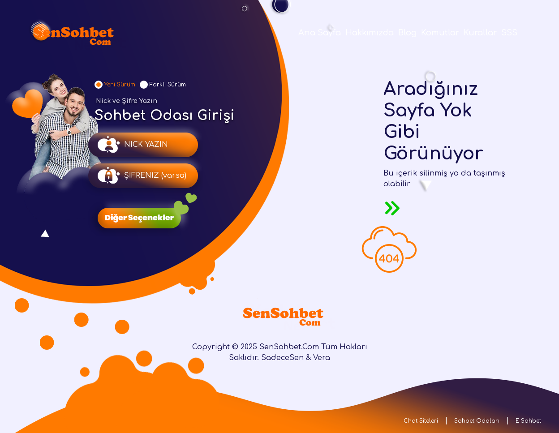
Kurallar (480, 32)
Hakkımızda (369, 32)
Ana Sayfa (319, 32)
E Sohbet (528, 421)
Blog (407, 32)
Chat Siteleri (421, 421)
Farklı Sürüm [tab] (168, 84)
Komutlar (440, 32)
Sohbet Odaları (476, 421)
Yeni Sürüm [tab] (119, 84)
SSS (509, 32)
